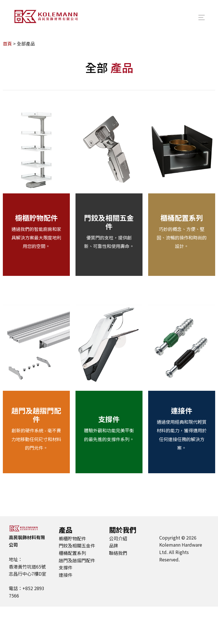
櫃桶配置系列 (181, 229)
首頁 (7, 55)
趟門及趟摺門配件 (36, 426)
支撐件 (109, 430)
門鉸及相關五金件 (109, 233)
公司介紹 (118, 550)
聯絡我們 (118, 564)
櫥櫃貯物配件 (36, 229)
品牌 (113, 557)
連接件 (181, 422)
